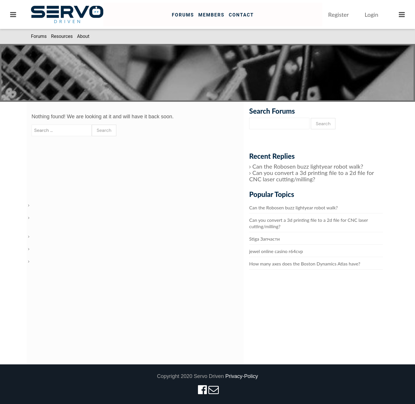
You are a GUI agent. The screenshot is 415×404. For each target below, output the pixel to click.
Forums (183, 15)
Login (371, 14)
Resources (62, 36)
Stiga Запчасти (264, 238)
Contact (241, 15)
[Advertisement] (316, 322)
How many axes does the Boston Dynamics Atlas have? (304, 263)
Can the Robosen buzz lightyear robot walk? (307, 166)
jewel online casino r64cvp (276, 251)
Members (211, 15)
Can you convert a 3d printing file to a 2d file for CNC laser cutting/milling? (311, 175)
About (83, 36)
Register (338, 14)
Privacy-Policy (241, 376)
